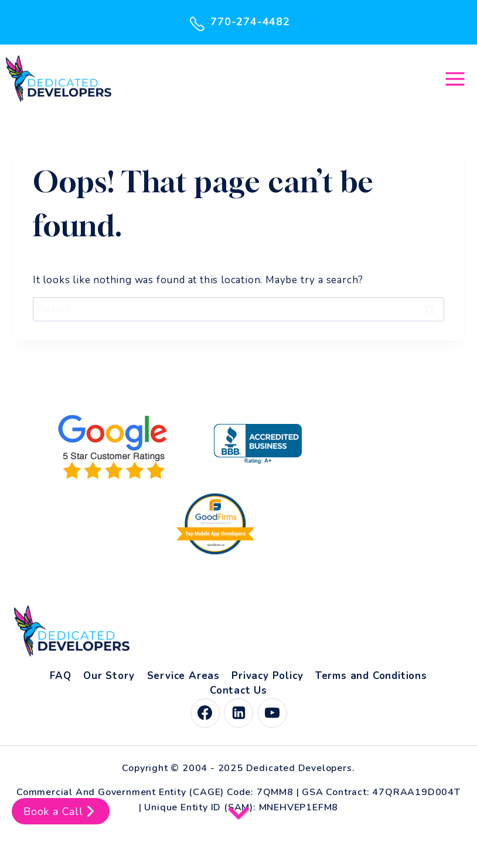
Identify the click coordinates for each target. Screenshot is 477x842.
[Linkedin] (238, 713)
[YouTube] (272, 713)
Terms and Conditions (371, 676)
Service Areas (183, 676)
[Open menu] (454, 78)
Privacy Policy (267, 676)
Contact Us (238, 690)
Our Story (109, 676)
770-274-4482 (238, 22)
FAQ (60, 676)
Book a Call (60, 811)
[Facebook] (205, 713)
